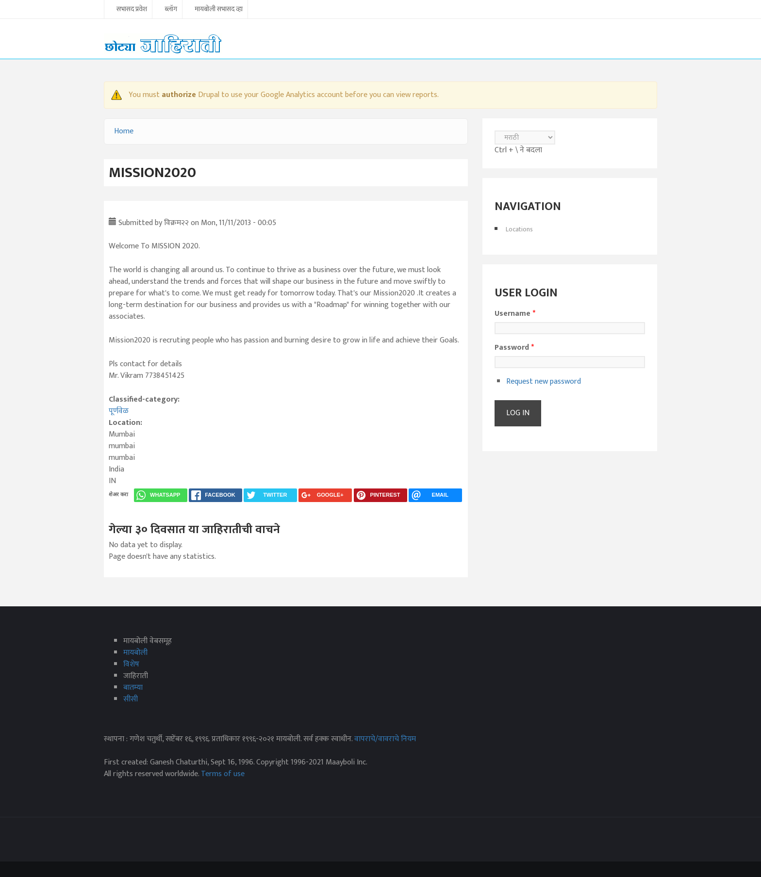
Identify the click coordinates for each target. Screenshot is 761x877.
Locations (519, 229)
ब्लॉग (171, 9)
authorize (179, 94)
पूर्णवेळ (119, 411)
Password (514, 348)
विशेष (131, 664)
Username (515, 314)
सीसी (130, 699)
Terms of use (223, 773)
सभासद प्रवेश (131, 9)
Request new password (543, 381)
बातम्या (133, 687)
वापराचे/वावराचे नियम (385, 739)
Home (123, 131)
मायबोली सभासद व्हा (219, 9)
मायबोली (135, 652)
